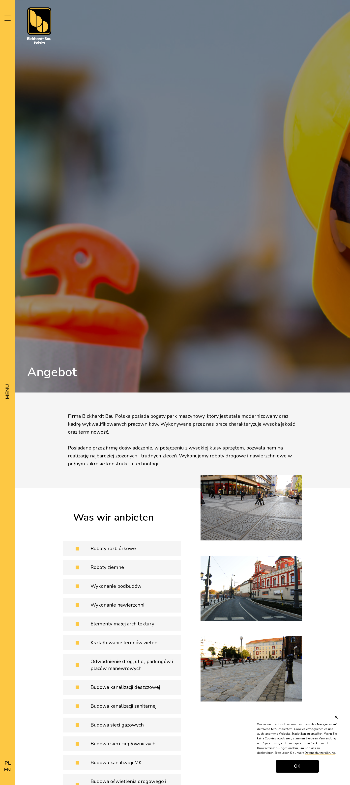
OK (297, 766)
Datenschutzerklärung (320, 753)
